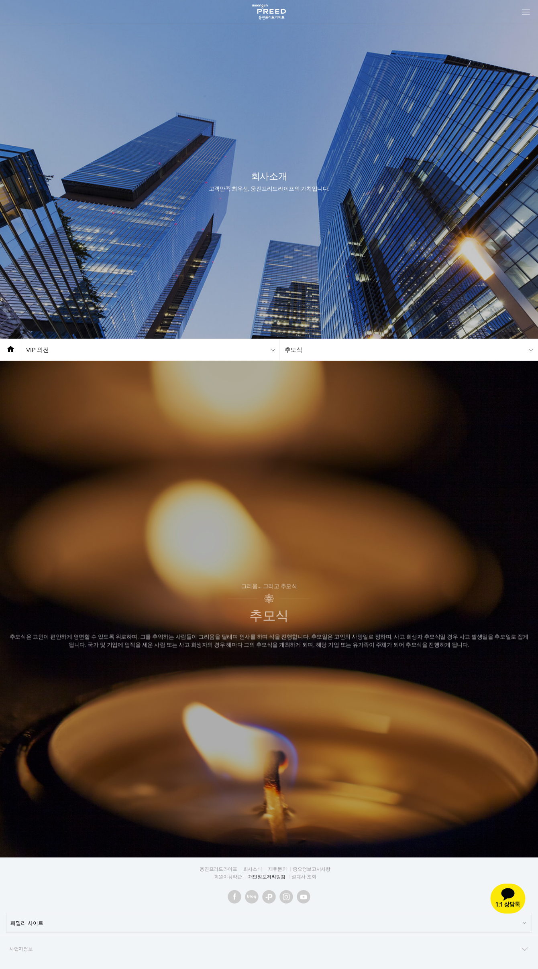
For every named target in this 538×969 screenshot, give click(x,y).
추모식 (293, 349)
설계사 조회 (303, 877)
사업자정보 (269, 949)
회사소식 (252, 869)
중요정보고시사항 (311, 869)
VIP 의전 (37, 349)
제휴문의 (277, 869)
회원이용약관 (228, 877)
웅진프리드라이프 (218, 869)
